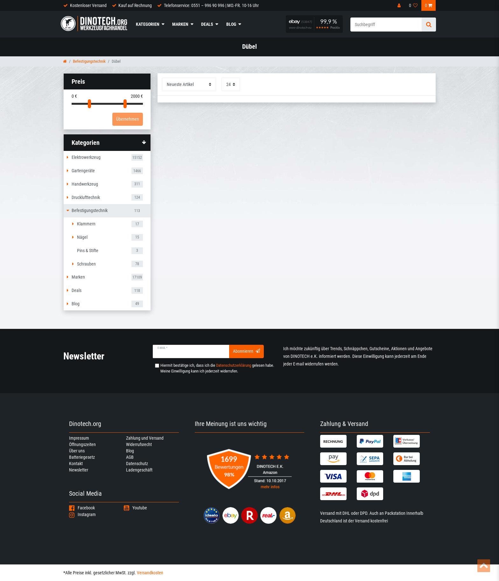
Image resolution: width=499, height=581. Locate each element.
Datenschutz (137, 463)
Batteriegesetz (82, 457)
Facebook (82, 507)
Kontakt (76, 463)
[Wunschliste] (413, 5)
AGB (130, 457)
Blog (231, 24)
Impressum (79, 438)
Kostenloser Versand (88, 5)
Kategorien (147, 24)
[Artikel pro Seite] (230, 84)
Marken (180, 24)
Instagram (82, 514)
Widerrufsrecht (139, 444)
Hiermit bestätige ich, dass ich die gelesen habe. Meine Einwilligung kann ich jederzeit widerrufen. (217, 368)
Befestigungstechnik (89, 61)
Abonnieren (246, 351)
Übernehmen (127, 119)
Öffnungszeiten (82, 444)
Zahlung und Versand (145, 438)
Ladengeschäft (139, 469)
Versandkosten (150, 572)
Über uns (77, 450)
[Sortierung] (189, 84)
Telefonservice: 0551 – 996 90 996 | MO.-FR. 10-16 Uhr (211, 5)
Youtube (135, 507)
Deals (207, 24)
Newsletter (78, 469)
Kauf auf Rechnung (135, 5)
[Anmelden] (399, 5)
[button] (107, 142)
